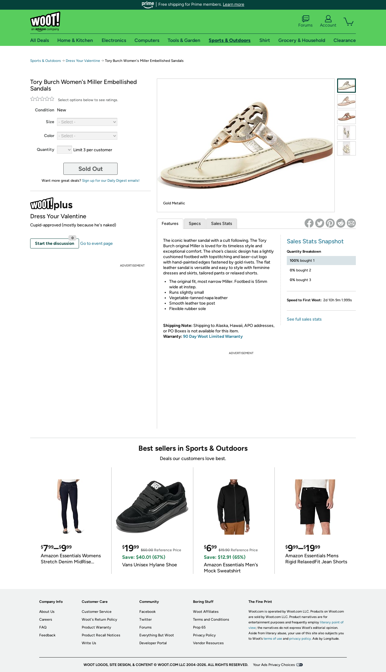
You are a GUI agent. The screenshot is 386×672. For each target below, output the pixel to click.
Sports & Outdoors (45, 61)
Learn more (233, 4)
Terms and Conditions (211, 619)
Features (170, 223)
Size (50, 121)
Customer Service (97, 612)
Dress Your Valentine (83, 61)
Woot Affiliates (206, 612)
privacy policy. (300, 639)
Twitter (145, 619)
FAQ (42, 627)
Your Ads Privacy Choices (274, 665)
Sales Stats (221, 223)
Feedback (47, 635)
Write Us (89, 643)
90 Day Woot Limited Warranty (213, 336)
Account (328, 21)
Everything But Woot (156, 635)
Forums (305, 21)
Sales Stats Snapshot (315, 241)
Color (49, 135)
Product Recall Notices (101, 635)
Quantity (45, 149)
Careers (45, 619)
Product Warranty (96, 627)
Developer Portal (153, 643)
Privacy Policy (204, 635)
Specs (195, 223)
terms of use (273, 639)
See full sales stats (304, 319)
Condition (44, 110)
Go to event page (96, 243)
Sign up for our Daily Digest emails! (111, 180)
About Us (47, 612)
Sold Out (90, 168)
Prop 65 (199, 627)
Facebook (147, 612)
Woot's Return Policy (99, 619)
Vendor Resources (208, 643)
